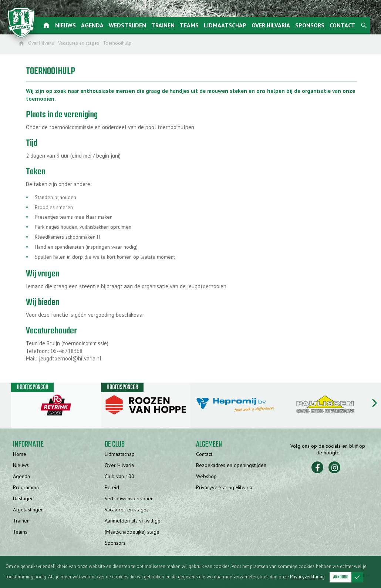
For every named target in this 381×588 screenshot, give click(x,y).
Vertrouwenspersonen (129, 498)
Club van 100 (119, 476)
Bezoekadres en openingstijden (231, 465)
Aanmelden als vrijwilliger (133, 521)
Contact (345, 25)
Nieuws (68, 25)
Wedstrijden (130, 25)
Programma (26, 487)
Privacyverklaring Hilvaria (224, 487)
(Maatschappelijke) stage (132, 532)
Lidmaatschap (227, 25)
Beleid (112, 487)
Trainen (165, 25)
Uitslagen (23, 498)
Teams (191, 25)
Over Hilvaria (273, 25)
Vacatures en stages (127, 510)
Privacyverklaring (307, 577)
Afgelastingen (28, 510)
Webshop (206, 476)
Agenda (95, 25)
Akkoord (348, 577)
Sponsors (312, 25)
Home (19, 454)
